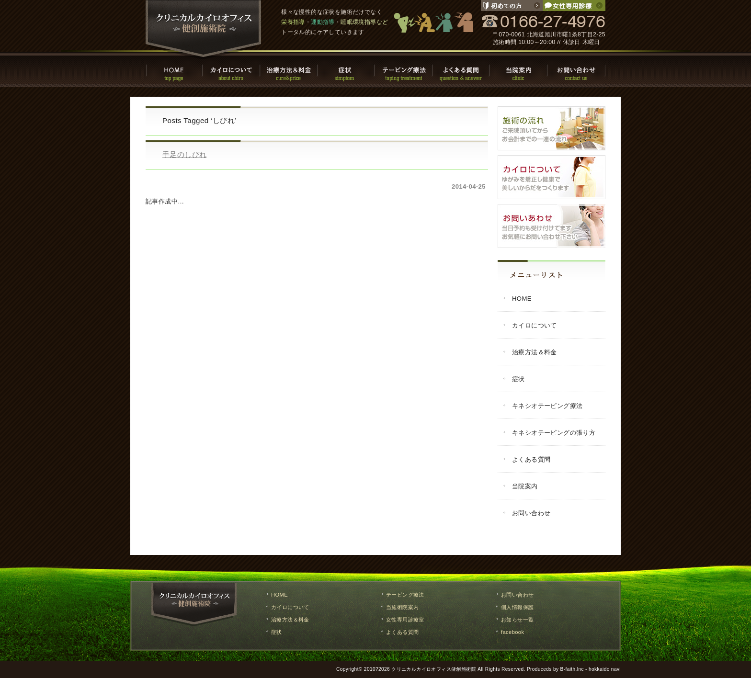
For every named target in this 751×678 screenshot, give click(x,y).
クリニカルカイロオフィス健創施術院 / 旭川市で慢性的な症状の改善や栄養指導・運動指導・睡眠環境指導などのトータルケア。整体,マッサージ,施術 (204, 29)
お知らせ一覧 (517, 619)
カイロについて (232, 69)
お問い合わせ (576, 69)
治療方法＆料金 (534, 352)
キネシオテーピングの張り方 (553, 432)
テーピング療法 (404, 69)
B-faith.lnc (572, 669)
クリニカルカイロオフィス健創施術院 (433, 669)
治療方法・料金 (289, 69)
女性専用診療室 (405, 619)
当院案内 (519, 69)
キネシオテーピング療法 (547, 405)
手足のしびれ (184, 154)
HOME (174, 69)
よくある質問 (461, 69)
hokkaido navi (605, 669)
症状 (347, 69)
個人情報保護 (517, 607)
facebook (512, 632)
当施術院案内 (402, 607)
